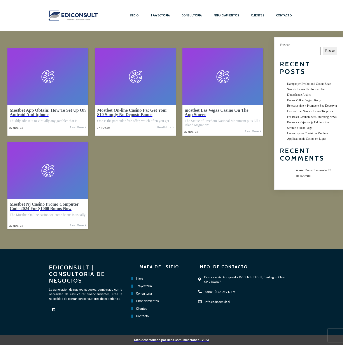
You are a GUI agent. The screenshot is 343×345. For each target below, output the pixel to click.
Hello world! (304, 176)
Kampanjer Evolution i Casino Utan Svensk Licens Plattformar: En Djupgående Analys (309, 89)
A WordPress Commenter (311, 170)
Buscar (285, 45)
